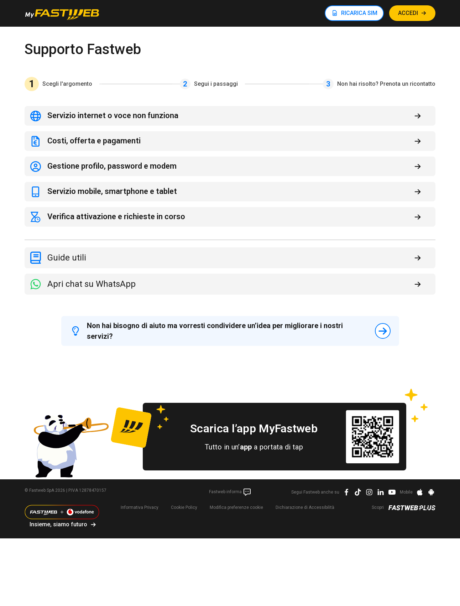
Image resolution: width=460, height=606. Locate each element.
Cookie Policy (184, 507)
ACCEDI (408, 13)
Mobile (406, 492)
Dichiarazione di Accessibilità (305, 507)
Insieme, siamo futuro (58, 524)
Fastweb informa (230, 492)
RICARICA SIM (359, 13)
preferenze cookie (236, 507)
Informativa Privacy (139, 507)
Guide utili (66, 258)
